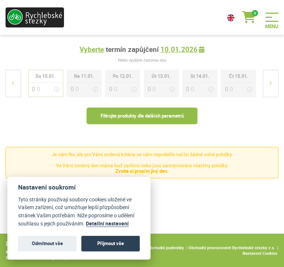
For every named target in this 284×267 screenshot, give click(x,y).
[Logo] (37, 17)
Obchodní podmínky (166, 247)
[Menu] (275, 17)
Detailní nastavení (107, 223)
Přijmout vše (110, 243)
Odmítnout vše (47, 243)
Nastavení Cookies (260, 253)
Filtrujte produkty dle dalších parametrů (142, 115)
